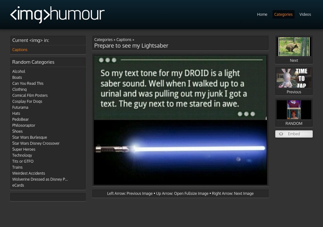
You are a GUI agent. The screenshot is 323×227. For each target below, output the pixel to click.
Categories (283, 14)
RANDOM (294, 113)
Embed (294, 133)
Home (262, 14)
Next (294, 50)
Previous (294, 81)
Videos (305, 14)
